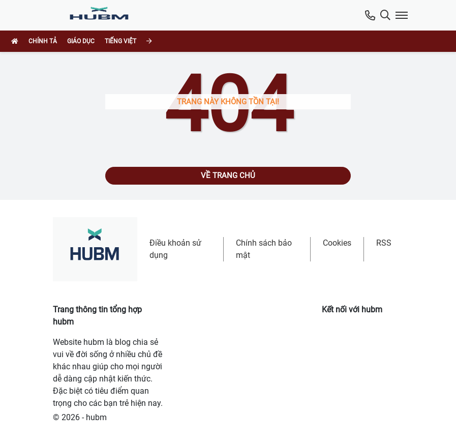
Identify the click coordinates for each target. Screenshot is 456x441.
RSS (383, 243)
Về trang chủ (228, 175)
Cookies (337, 243)
